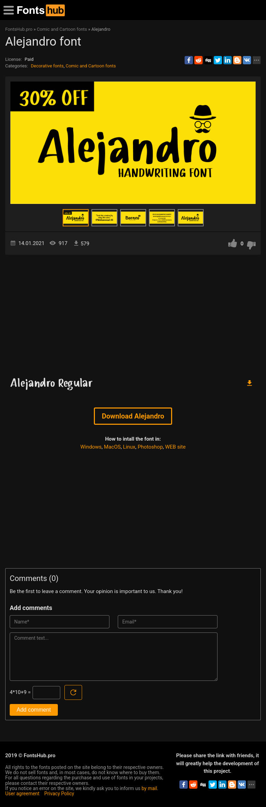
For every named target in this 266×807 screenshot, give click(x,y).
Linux (129, 447)
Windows (90, 447)
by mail (149, 788)
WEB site (175, 447)
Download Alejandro (133, 416)
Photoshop (150, 447)
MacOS (112, 447)
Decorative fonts (47, 65)
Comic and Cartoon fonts (90, 65)
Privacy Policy (59, 793)
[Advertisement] (133, 313)
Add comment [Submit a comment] (34, 710)
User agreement (22, 793)
